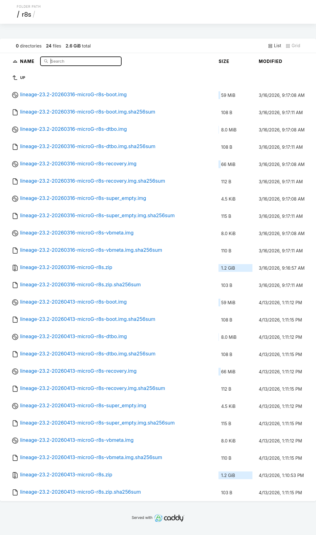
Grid (292, 45)
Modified (270, 61)
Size (223, 61)
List (274, 45)
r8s (26, 14)
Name (28, 61)
